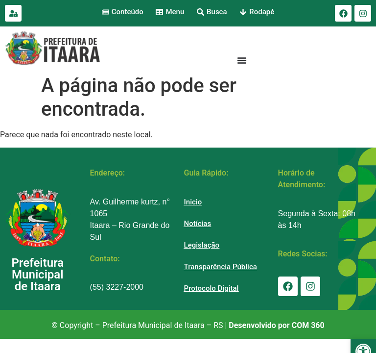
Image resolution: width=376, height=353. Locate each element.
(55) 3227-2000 (116, 287)
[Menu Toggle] (242, 60)
